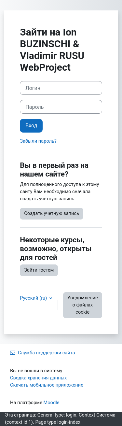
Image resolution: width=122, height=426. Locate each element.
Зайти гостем (39, 270)
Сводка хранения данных (38, 378)
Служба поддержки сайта (42, 353)
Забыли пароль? (38, 141)
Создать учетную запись (51, 213)
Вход (31, 125)
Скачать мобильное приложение (46, 385)
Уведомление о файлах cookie (82, 305)
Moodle (52, 402)
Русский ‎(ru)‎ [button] (34, 298)
